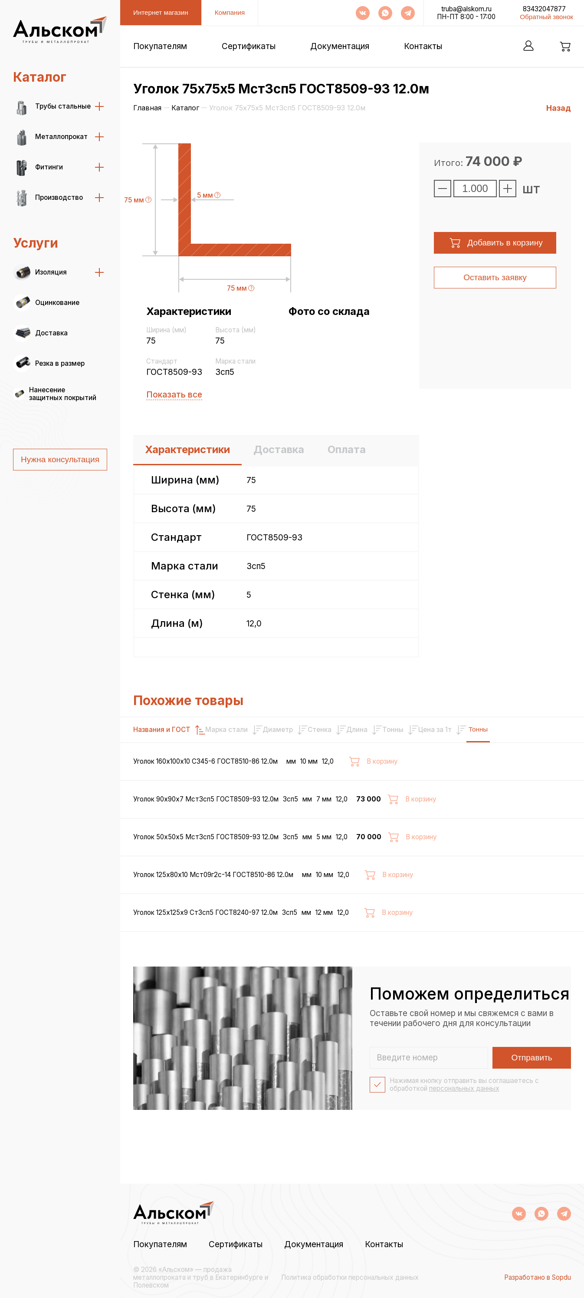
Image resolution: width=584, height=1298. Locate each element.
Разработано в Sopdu (537, 1277)
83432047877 (544, 9)
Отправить (532, 1096)
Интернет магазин (160, 12)
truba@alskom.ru (466, 9)
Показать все (174, 395)
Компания (230, 12)
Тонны (548, 729)
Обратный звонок (546, 16)
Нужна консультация (60, 459)
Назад (558, 108)
